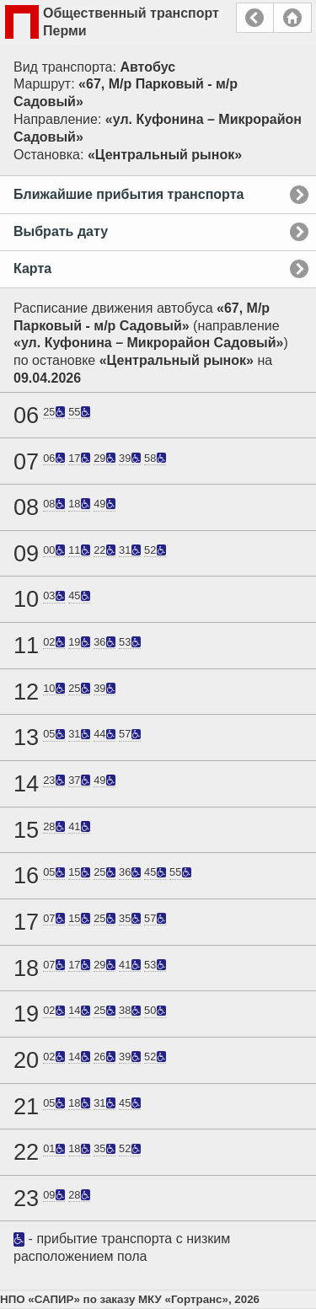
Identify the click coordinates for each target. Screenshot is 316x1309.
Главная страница (292, 18)
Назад (255, 18)
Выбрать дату (60, 231)
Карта (32, 268)
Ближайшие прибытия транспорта (128, 194)
